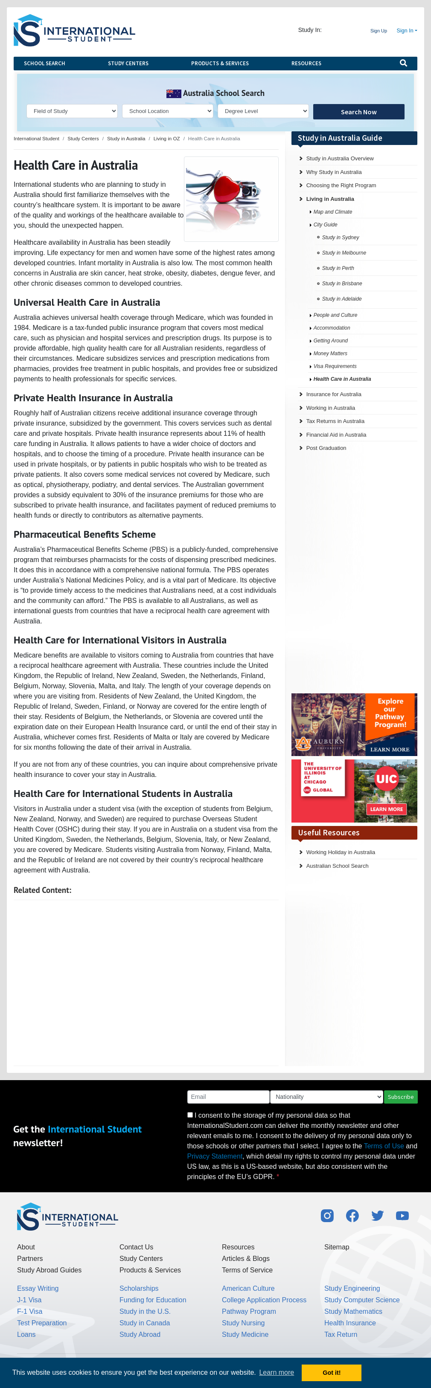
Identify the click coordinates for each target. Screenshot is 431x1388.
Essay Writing (38, 1288)
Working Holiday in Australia (341, 852)
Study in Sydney (340, 238)
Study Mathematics (353, 1311)
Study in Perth (338, 268)
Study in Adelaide (342, 299)
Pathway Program (249, 1311)
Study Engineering (352, 1288)
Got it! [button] (332, 1372)
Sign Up (378, 30)
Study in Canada (144, 1323)
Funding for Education (152, 1300)
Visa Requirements (335, 366)
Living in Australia (330, 199)
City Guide (326, 225)
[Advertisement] (146, 983)
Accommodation (332, 328)
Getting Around (331, 341)
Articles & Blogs (246, 1258)
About (26, 1247)
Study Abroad (139, 1334)
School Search (44, 63)
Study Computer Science (362, 1300)
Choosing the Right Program (341, 185)
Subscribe (401, 1097)
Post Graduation (326, 448)
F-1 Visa (29, 1311)
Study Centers (128, 63)
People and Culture (336, 315)
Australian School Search (337, 866)
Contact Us (136, 1247)
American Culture (248, 1288)
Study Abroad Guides (49, 1270)
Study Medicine (245, 1334)
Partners (30, 1258)
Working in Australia (330, 408)
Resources (306, 63)
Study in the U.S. (145, 1311)
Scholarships (139, 1288)
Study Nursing (243, 1323)
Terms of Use (384, 1146)
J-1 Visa (29, 1300)
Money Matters (330, 353)
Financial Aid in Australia (336, 435)
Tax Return (340, 1334)
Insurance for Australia (333, 394)
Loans (26, 1334)
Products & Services (220, 63)
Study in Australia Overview (340, 158)
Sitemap (336, 1247)
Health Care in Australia (342, 379)
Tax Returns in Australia (335, 421)
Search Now (359, 111)
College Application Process (264, 1300)
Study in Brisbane (342, 284)
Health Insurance (350, 1323)
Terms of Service (247, 1270)
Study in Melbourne (344, 253)
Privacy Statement (215, 1156)
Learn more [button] (276, 1372)
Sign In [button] (405, 31)
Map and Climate (333, 212)
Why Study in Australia (334, 172)
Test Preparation (42, 1323)
